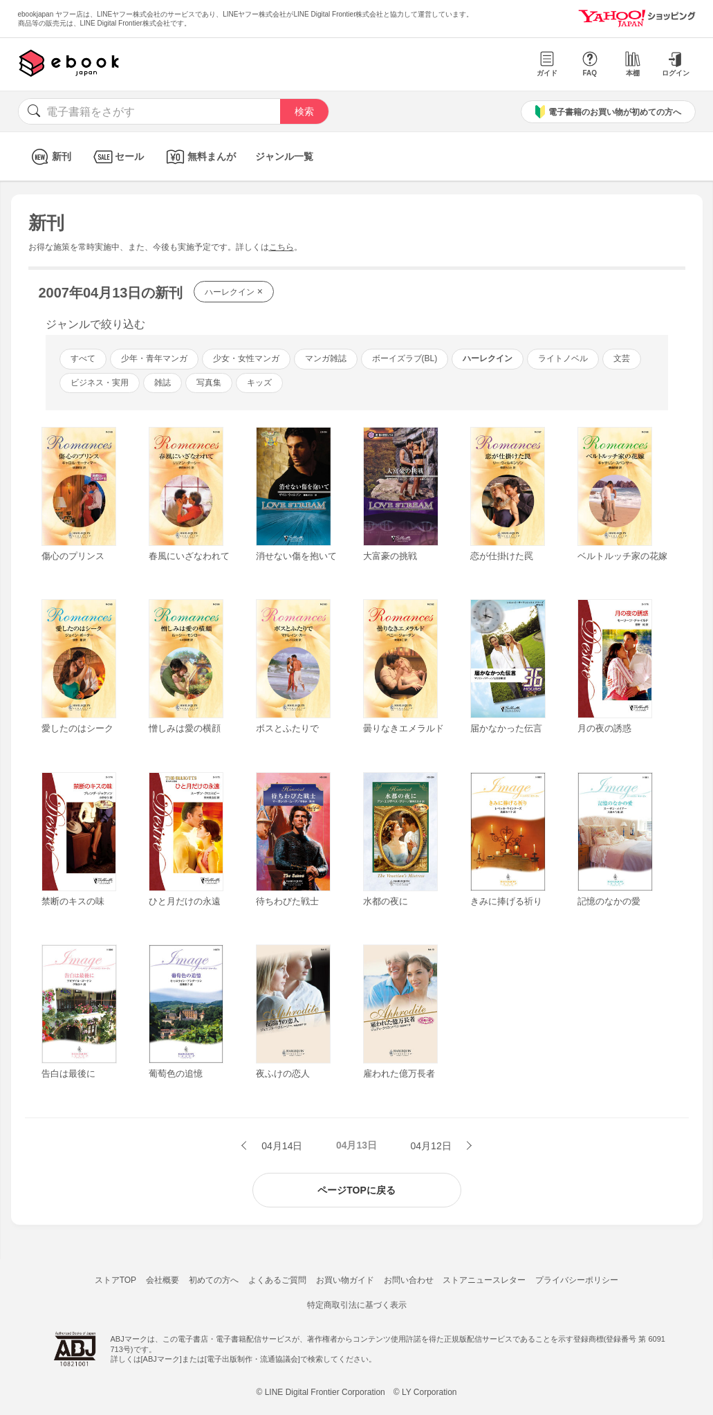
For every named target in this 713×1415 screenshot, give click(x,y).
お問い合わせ (409, 1280)
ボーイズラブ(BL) (405, 358)
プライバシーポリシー (576, 1280)
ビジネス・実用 (100, 382)
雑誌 (162, 382)
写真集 (208, 382)
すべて (83, 358)
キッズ (259, 382)
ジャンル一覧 (284, 156)
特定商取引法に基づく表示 (357, 1305)
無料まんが (199, 157)
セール (117, 157)
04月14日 (280, 1145)
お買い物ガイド (345, 1280)
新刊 (49, 157)
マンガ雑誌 (325, 358)
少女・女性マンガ (246, 358)
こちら (281, 247)
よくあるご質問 (277, 1280)
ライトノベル (563, 358)
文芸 (621, 358)
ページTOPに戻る (356, 1190)
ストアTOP (115, 1280)
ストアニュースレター (484, 1280)
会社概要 (162, 1280)
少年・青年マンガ (154, 358)
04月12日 (432, 1145)
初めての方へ (214, 1280)
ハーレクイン (234, 291)
